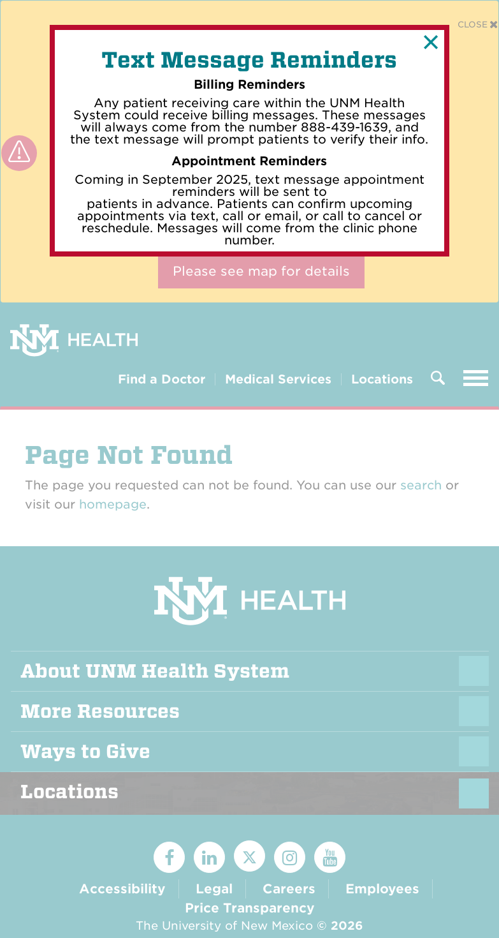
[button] (431, 42)
